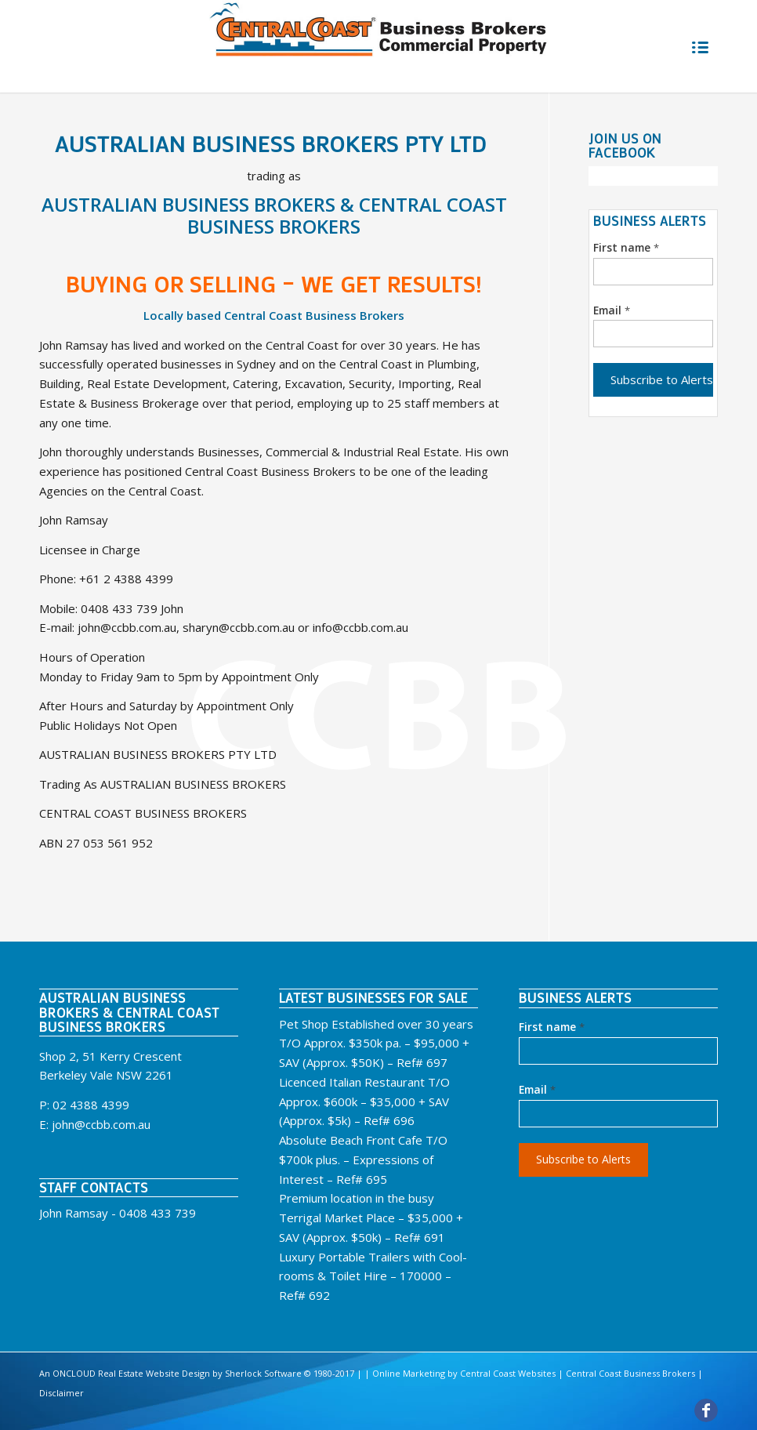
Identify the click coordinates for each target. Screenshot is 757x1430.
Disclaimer (61, 1393)
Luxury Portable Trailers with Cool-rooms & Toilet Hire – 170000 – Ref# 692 (373, 1276)
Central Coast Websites (508, 1373)
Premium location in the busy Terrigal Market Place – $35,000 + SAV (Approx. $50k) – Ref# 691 (371, 1217)
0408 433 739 (157, 1213)
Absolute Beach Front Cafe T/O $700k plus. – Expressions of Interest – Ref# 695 (363, 1159)
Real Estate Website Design (153, 1373)
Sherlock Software (263, 1373)
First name (626, 247)
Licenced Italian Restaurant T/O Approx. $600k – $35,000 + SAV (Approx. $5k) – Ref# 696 (364, 1101)
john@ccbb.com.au (101, 1124)
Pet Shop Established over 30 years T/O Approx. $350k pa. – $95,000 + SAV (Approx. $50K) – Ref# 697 (376, 1043)
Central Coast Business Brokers (630, 1373)
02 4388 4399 (91, 1104)
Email (611, 310)
